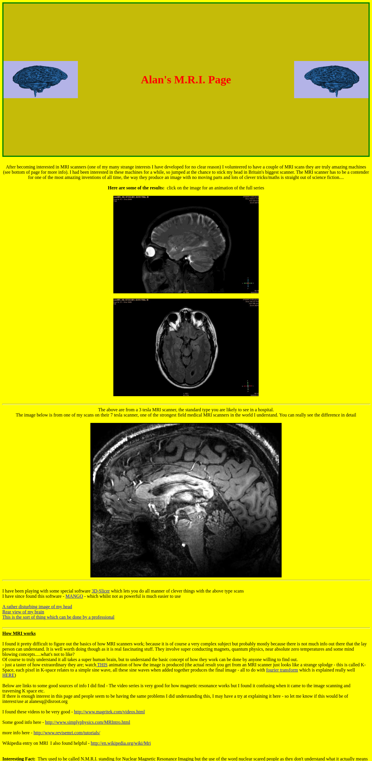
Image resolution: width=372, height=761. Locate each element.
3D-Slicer (101, 590)
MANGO (74, 596)
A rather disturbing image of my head (37, 606)
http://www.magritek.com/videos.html (109, 711)
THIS (102, 664)
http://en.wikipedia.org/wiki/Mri (121, 743)
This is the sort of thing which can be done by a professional (58, 617)
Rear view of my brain (23, 611)
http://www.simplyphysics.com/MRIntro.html (87, 722)
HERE (8, 675)
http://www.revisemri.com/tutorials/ (67, 732)
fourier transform (282, 669)
